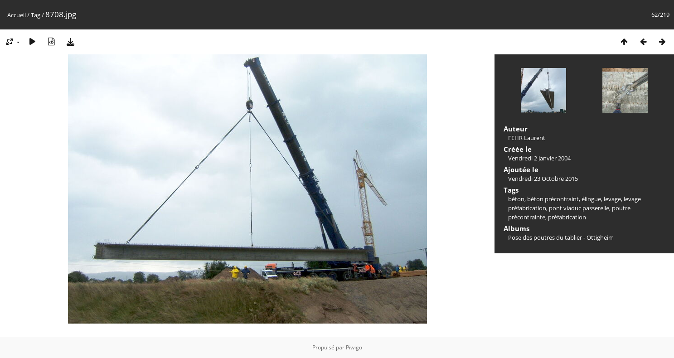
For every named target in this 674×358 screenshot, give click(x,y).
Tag (35, 15)
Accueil (16, 15)
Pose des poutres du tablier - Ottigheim (561, 237)
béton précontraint (553, 199)
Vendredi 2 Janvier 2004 (539, 158)
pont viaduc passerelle (579, 208)
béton (516, 199)
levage (612, 199)
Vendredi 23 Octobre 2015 (543, 178)
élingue (591, 199)
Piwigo (354, 347)
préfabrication (567, 217)
